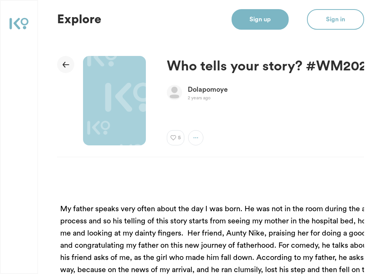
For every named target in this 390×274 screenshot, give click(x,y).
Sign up (260, 19)
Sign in (335, 19)
